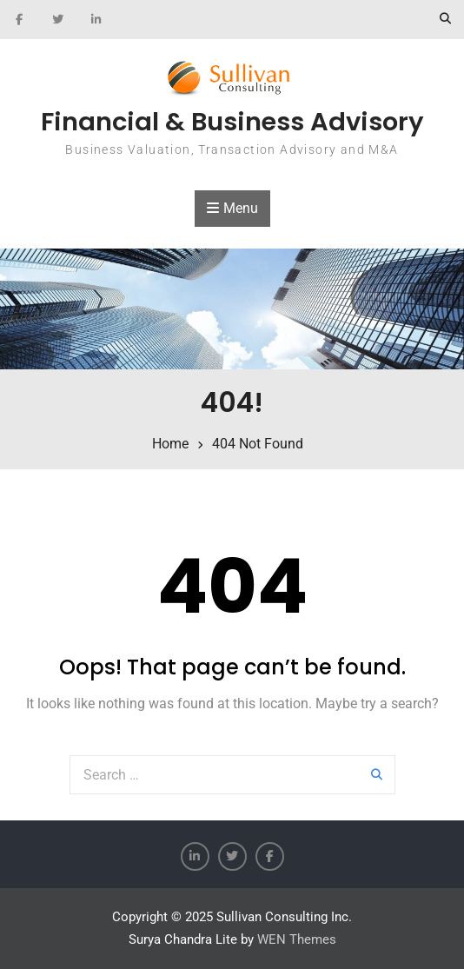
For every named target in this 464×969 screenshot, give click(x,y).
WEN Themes (296, 939)
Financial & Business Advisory (232, 121)
